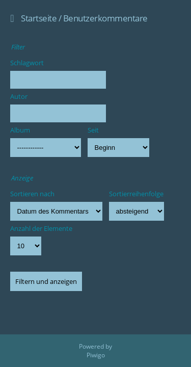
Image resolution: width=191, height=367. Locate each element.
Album (20, 130)
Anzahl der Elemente (41, 228)
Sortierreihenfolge (136, 193)
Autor (19, 96)
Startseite (39, 18)
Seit (93, 130)
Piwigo (96, 355)
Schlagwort (27, 62)
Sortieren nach (32, 193)
